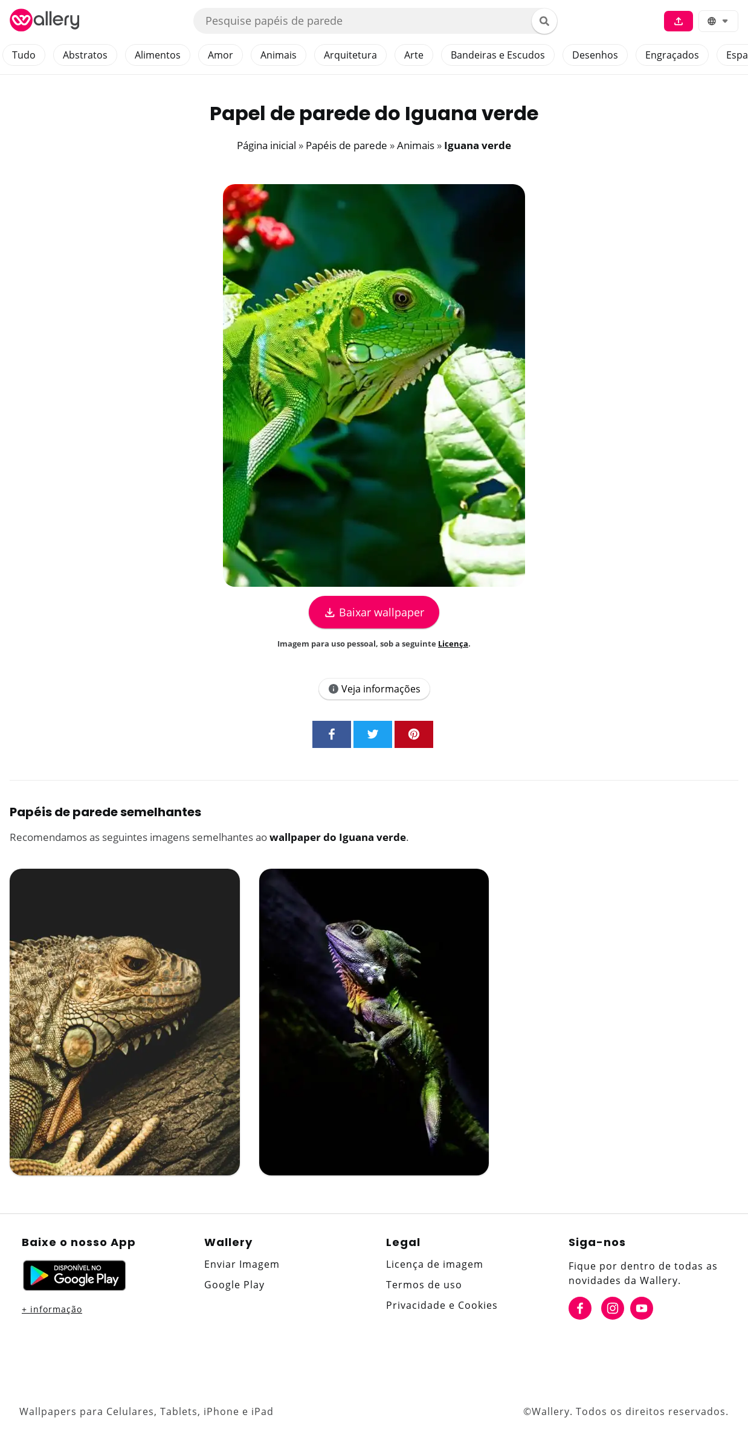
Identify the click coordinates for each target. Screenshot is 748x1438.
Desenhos (595, 55)
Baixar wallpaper (374, 612)
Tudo (24, 55)
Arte (414, 55)
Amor (220, 55)
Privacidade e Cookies (442, 1305)
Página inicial (266, 145)
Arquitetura (350, 55)
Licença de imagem (434, 1264)
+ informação (52, 1309)
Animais (278, 55)
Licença (453, 643)
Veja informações (374, 688)
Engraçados (672, 55)
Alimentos (158, 55)
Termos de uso (424, 1284)
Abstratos (85, 55)
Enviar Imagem (242, 1264)
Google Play (234, 1284)
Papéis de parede (346, 145)
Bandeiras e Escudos (498, 55)
